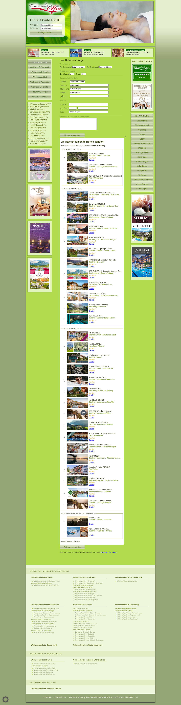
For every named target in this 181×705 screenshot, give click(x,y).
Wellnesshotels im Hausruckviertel (42, 624)
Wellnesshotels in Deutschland (46, 654)
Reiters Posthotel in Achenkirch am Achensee (90, 615)
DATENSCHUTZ (76, 697)
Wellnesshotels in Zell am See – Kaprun (88, 596)
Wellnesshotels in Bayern (41, 660)
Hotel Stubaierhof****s (38, 120)
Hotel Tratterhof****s (38, 130)
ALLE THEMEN (142, 116)
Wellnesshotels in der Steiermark (128, 577)
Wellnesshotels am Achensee (83, 611)
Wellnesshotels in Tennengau (85, 594)
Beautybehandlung (142, 143)
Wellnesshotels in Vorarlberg (127, 605)
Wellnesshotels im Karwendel (85, 619)
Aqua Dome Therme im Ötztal (85, 625)
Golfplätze (141, 170)
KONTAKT (47, 697)
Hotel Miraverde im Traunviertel (44, 632)
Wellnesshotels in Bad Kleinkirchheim (46, 585)
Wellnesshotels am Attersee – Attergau (46, 608)
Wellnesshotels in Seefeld (81, 630)
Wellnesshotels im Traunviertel (41, 630)
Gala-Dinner (142, 166)
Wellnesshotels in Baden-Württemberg (89, 660)
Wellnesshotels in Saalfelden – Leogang (88, 583)
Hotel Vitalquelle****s (38, 128)
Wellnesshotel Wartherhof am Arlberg (129, 613)
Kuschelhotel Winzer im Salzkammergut (47, 613)
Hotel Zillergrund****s (38, 125)
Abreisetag (35, 28)
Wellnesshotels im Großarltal (85, 581)
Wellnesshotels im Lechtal (84, 638)
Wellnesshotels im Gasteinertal (83, 585)
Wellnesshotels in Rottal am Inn (44, 674)
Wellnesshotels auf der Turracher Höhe (47, 581)
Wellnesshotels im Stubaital (84, 634)
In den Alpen (142, 189)
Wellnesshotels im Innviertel (43, 628)
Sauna (142, 134)
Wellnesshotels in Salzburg (84, 577)
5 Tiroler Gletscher (81, 608)
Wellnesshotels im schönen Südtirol (46, 689)
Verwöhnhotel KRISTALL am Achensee (88, 613)
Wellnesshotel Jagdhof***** (40, 104)
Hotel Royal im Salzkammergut (44, 617)
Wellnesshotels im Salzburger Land (84, 592)
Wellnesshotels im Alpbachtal (85, 636)
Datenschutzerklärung (109, 552)
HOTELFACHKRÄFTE (124, 697)
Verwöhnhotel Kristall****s (40, 112)
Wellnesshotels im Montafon (126, 617)
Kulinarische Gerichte (141, 180)
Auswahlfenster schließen (70, 541)
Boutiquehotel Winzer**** (39, 138)
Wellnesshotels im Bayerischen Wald (46, 670)
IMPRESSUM (60, 697)
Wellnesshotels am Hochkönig (83, 587)
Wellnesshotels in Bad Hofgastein (86, 600)
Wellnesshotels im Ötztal (81, 621)
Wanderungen (142, 161)
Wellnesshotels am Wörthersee (41, 583)
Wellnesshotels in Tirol (82, 605)
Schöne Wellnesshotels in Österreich (49, 571)
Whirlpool (142, 148)
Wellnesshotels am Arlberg (123, 611)
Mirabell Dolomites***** (39, 109)
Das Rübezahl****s (37, 136)
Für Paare (142, 175)
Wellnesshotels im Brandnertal (127, 619)
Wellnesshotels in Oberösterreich (45, 605)
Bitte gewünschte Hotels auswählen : (83, 145)
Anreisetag (35, 25)
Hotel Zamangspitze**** (39, 141)
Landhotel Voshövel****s (39, 115)
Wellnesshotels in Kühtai (83, 617)
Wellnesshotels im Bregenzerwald (128, 615)
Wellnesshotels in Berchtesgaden (45, 664)
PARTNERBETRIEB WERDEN (99, 697)
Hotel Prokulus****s (37, 133)
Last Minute (142, 121)
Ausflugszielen (141, 152)
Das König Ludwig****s (39, 117)
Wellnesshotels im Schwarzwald (86, 664)
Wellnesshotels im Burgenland (44, 645)
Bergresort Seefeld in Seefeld (85, 632)
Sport (142, 139)
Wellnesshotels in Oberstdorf (43, 672)
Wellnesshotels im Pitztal (83, 627)
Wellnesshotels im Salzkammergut (42, 611)
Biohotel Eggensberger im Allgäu (44, 668)
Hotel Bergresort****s (38, 122)
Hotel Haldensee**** (38, 144)
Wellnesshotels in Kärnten (42, 577)
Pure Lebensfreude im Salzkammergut (46, 615)
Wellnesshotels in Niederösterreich (87, 645)
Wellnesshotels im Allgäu (39, 666)
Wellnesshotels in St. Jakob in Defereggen (89, 640)
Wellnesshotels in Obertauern (85, 598)
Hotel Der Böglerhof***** (39, 107)
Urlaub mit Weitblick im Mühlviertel (45, 621)
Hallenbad (141, 157)
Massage (142, 130)
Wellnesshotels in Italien (43, 682)
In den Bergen (142, 184)
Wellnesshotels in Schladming (127, 581)
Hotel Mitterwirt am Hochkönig (85, 590)
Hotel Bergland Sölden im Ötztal (86, 623)
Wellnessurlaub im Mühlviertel (41, 619)
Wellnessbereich (142, 125)
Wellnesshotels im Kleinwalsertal (125, 608)
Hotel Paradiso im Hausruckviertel (45, 626)
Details (91, 160)
